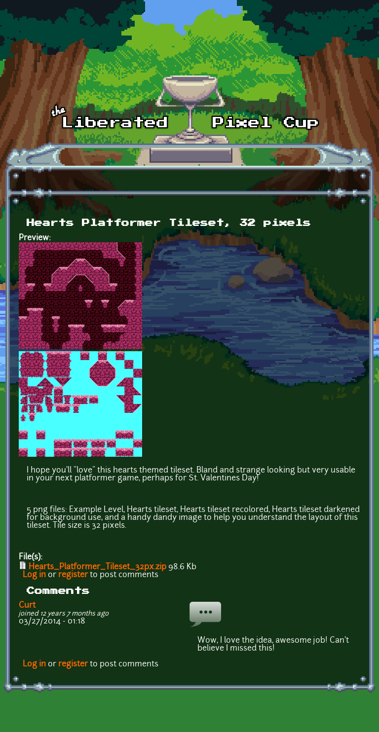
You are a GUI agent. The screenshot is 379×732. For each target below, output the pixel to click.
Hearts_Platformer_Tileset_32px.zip (97, 567)
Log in (34, 575)
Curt (27, 606)
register (73, 575)
